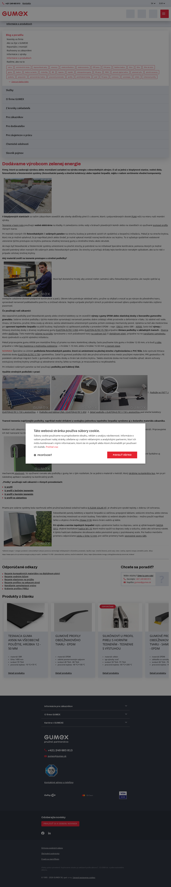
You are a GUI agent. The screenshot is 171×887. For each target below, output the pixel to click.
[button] (43, 455)
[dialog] (85, 443)
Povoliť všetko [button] (122, 454)
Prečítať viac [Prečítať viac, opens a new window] (52, 446)
